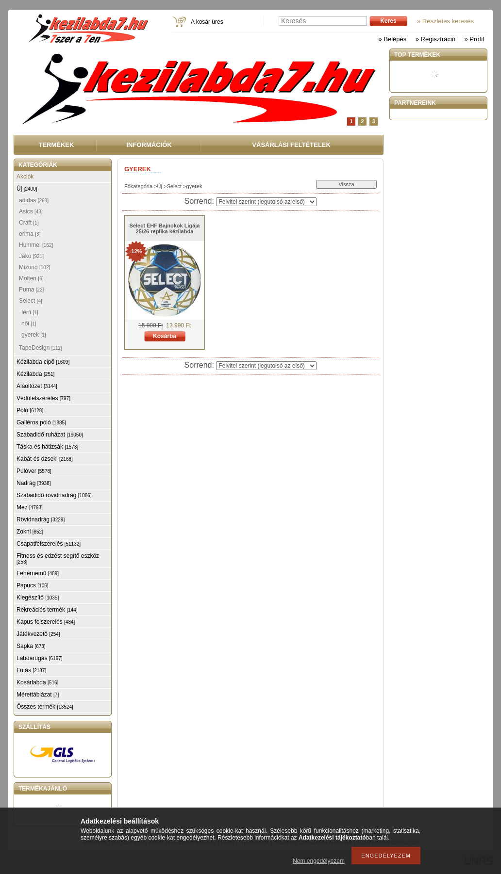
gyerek (33, 334)
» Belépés (392, 39)
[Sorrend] (266, 201)
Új (159, 186)
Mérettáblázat (38, 694)
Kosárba (164, 336)
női (28, 323)
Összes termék (45, 706)
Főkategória (138, 186)
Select (174, 186)
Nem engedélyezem (319, 861)
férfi (29, 312)
